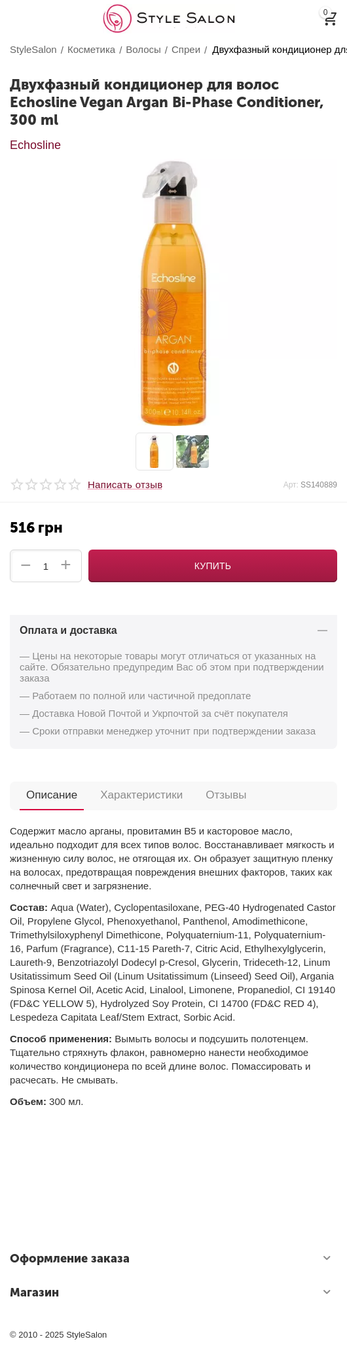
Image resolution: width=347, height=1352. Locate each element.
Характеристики (141, 795)
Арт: (291, 484)
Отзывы (226, 795)
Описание (51, 795)
